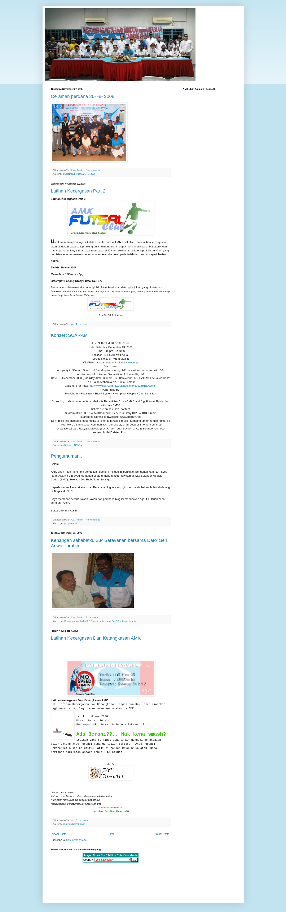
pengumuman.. (71, 523)
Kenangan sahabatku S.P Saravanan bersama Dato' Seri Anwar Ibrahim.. (101, 621)
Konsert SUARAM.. (74, 445)
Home (111, 834)
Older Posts (162, 834)
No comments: (93, 170)
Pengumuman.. (66, 456)
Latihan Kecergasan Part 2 (78, 191)
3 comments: (82, 820)
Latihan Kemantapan (74, 824)
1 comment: (82, 324)
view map (132, 362)
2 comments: (93, 617)
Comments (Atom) (76, 840)
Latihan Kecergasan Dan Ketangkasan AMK (96, 638)
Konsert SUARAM (69, 335)
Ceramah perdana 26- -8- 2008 (82, 96)
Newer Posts (59, 834)
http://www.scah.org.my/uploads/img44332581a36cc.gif (122, 385)
